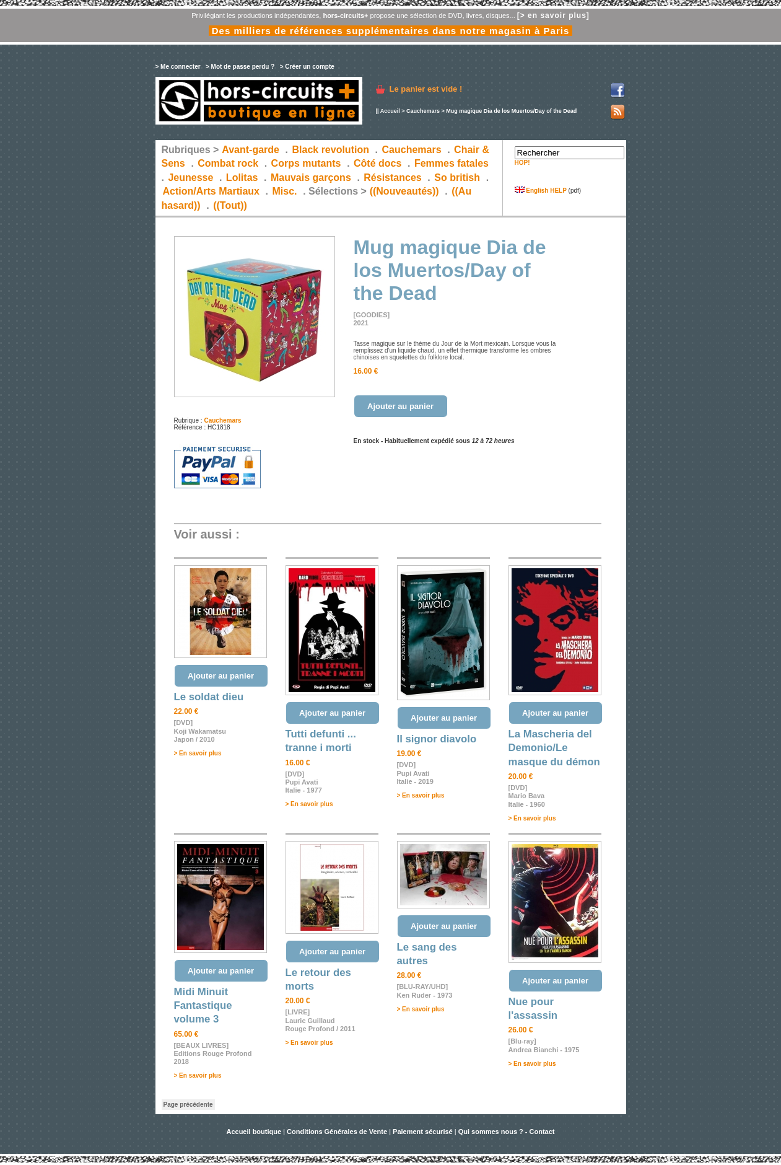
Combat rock (228, 163)
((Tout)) (230, 205)
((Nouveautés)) (404, 191)
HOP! (522, 162)
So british (457, 177)
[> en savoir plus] (553, 15)
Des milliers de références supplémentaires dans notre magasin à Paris (391, 30)
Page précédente (188, 1104)
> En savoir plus (198, 753)
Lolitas (242, 177)
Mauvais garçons (311, 177)
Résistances (392, 177)
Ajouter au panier (400, 406)
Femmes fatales (451, 163)
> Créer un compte (307, 66)
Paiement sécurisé (423, 1131)
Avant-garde (250, 149)
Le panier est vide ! (426, 89)
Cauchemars (423, 111)
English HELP (541, 190)
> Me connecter (178, 66)
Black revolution (330, 149)
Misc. (285, 191)
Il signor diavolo (437, 739)
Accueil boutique (254, 1131)
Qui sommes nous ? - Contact (506, 1131)
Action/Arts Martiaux (211, 191)
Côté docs (377, 163)
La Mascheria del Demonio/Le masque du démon (554, 748)
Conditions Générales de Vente (337, 1131)
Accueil (390, 111)
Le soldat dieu (209, 697)
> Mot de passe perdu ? (240, 66)
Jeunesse (190, 177)
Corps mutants (307, 163)
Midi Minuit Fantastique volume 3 (203, 1006)
